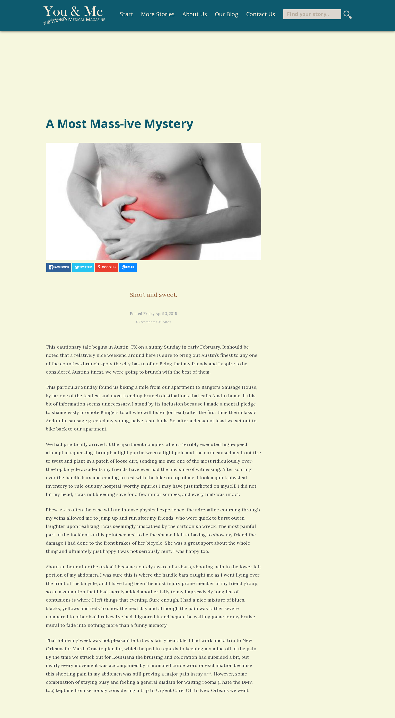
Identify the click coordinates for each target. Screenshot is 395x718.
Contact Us (260, 14)
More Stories (157, 14)
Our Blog (226, 14)
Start (126, 14)
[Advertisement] (197, 73)
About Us (194, 14)
